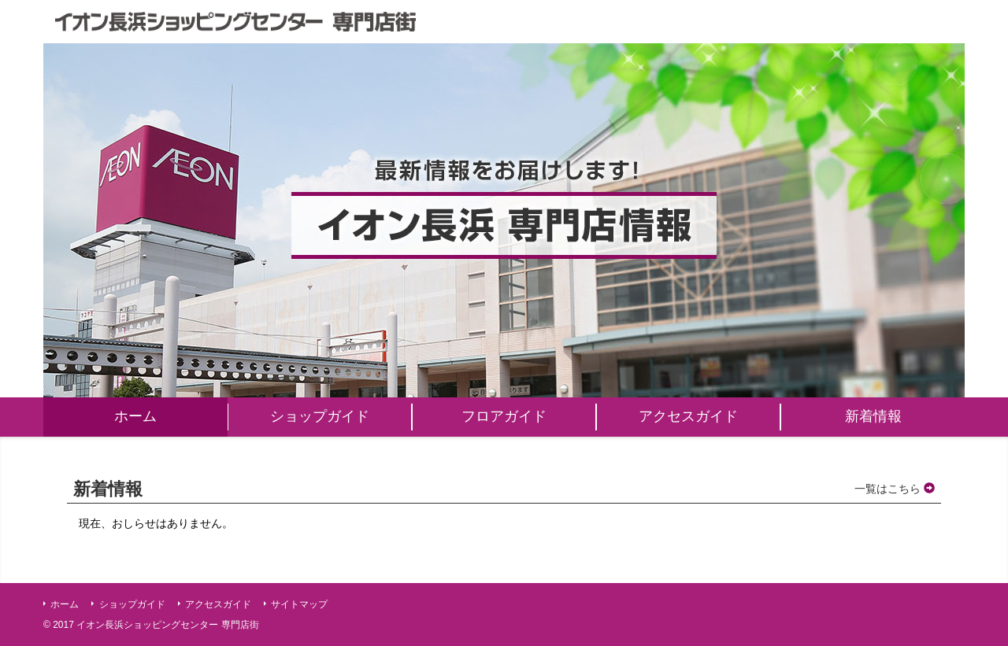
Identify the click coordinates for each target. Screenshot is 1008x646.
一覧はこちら (894, 488)
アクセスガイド (218, 604)
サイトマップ (299, 604)
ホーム (64, 604)
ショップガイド (132, 604)
